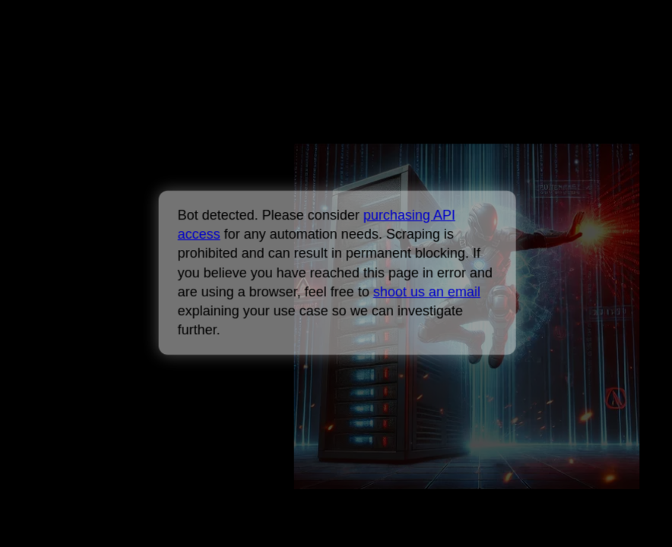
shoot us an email (426, 291)
